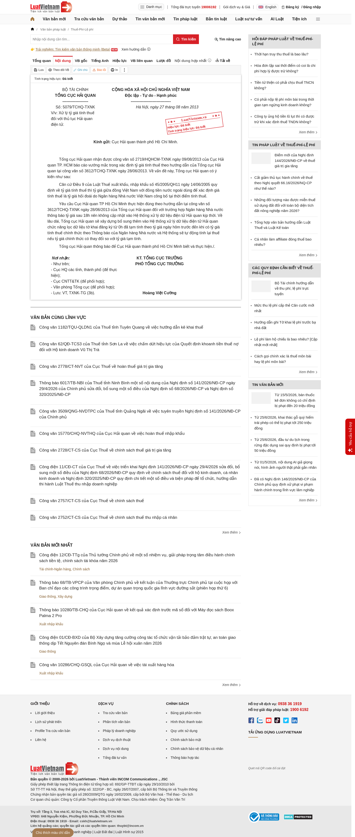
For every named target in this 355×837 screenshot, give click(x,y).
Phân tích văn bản (116, 722)
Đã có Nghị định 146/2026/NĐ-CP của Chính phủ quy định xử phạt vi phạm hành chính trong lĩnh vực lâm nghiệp (285, 484)
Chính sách (81, 569)
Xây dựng (65, 596)
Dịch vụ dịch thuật (117, 740)
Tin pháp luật (185, 19)
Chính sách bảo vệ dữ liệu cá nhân (197, 749)
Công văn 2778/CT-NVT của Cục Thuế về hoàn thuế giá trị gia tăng (101, 366)
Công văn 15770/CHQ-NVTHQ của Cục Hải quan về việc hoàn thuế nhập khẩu (112, 433)
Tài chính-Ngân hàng (55, 569)
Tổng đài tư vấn (115, 758)
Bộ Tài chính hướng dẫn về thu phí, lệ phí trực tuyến (294, 288)
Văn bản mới (54, 19)
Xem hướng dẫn (136, 49)
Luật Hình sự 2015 (129, 832)
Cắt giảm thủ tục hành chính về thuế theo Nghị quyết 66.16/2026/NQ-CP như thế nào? (283, 182)
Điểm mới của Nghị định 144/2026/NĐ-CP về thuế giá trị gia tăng (295, 160)
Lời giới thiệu (45, 713)
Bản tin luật (216, 19)
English (267, 7)
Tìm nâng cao (227, 39)
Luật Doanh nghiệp (77, 832)
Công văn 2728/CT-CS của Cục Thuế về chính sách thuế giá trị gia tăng (105, 450)
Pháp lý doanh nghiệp (119, 731)
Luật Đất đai (103, 832)
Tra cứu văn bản (89, 19)
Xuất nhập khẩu (51, 624)
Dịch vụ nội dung (116, 749)
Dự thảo (119, 19)
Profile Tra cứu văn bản (52, 731)
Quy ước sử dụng (184, 731)
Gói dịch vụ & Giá (236, 7)
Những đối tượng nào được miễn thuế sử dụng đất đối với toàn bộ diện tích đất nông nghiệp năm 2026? (284, 205)
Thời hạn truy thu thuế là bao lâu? (281, 54)
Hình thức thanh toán (186, 722)
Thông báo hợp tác (185, 758)
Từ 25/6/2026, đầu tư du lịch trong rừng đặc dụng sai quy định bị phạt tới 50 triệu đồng (285, 444)
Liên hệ (40, 740)
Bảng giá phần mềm (186, 713)
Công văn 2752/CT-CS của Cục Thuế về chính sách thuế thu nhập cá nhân (108, 517)
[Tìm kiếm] (186, 39)
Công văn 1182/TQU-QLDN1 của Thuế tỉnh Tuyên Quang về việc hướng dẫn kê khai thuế (121, 327)
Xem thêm (231, 532)
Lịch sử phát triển (48, 722)
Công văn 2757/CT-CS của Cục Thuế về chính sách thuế (91, 500)
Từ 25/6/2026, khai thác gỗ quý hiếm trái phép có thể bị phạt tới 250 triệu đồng (284, 422)
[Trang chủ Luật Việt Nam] (51, 7)
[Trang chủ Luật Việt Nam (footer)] (54, 774)
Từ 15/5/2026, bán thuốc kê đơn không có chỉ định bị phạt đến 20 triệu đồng (295, 400)
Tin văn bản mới (150, 19)
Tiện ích (299, 19)
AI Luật (277, 19)
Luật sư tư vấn (248, 19)
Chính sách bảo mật (186, 740)
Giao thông (47, 596)
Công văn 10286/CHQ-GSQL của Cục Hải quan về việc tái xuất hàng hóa (106, 665)
